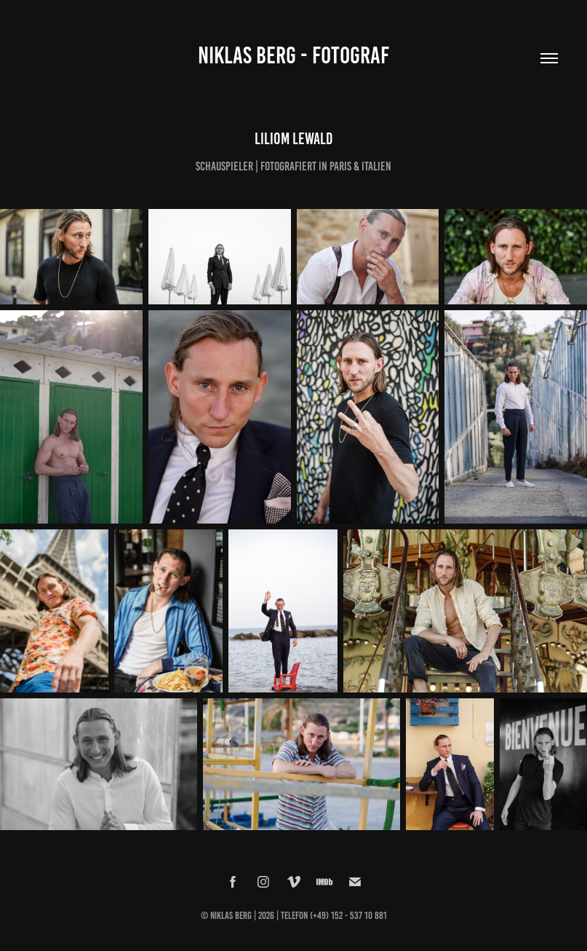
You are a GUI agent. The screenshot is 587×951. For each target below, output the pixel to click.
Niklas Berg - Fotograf (293, 55)
